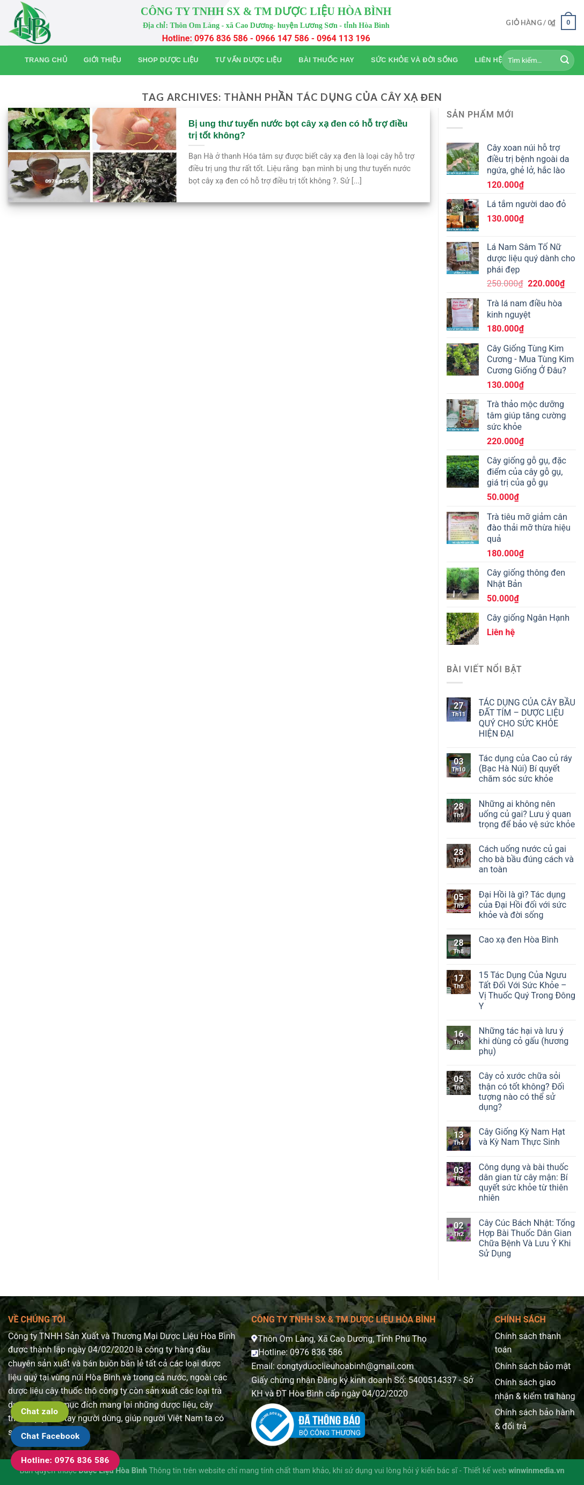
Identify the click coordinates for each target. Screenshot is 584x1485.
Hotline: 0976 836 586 (65, 1460)
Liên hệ (488, 60)
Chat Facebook (50, 1436)
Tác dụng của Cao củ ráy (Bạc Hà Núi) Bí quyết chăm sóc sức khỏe (525, 768)
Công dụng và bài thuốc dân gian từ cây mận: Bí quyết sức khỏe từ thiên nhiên (523, 1182)
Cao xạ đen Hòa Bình (518, 940)
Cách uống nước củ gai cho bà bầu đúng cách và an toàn (526, 859)
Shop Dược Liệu (168, 60)
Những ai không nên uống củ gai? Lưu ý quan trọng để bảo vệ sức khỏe (527, 814)
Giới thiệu (102, 60)
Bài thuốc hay (326, 60)
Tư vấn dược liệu (248, 60)
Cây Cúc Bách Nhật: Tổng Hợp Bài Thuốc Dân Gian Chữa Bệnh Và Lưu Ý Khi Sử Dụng (527, 1238)
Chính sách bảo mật (533, 1366)
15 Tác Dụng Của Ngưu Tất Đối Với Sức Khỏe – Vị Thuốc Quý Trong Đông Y (527, 990)
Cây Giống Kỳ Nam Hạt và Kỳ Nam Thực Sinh (522, 1137)
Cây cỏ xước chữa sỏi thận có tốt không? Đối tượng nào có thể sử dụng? (522, 1091)
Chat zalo (40, 1411)
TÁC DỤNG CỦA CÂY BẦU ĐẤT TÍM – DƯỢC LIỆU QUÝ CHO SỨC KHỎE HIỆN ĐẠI (527, 718)
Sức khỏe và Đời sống (414, 60)
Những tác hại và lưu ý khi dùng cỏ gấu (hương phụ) (524, 1041)
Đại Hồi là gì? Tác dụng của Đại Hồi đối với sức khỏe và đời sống (522, 904)
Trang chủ (46, 60)
